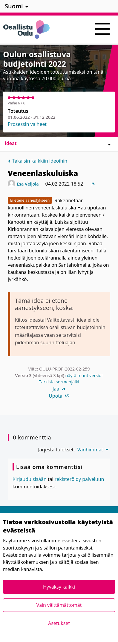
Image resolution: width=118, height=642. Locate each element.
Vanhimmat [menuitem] (90, 449)
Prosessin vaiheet (27, 124)
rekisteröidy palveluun (79, 479)
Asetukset (59, 623)
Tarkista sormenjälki (59, 382)
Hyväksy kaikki (59, 587)
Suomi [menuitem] (14, 6)
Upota (59, 395)
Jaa (59, 388)
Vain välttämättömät (59, 605)
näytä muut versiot (84, 375)
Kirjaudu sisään (30, 479)
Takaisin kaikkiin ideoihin (37, 161)
